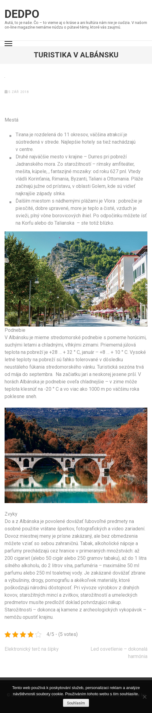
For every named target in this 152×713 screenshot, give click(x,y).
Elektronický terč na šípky (32, 649)
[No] (144, 697)
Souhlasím (76, 703)
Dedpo (22, 14)
